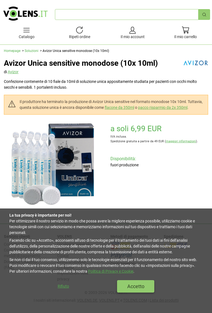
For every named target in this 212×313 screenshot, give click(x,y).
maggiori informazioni (181, 141)
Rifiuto (63, 286)
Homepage (12, 51)
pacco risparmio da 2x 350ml (162, 107)
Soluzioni (31, 51)
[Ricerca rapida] (204, 14)
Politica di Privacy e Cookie (110, 271)
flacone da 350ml (119, 107)
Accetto (135, 286)
